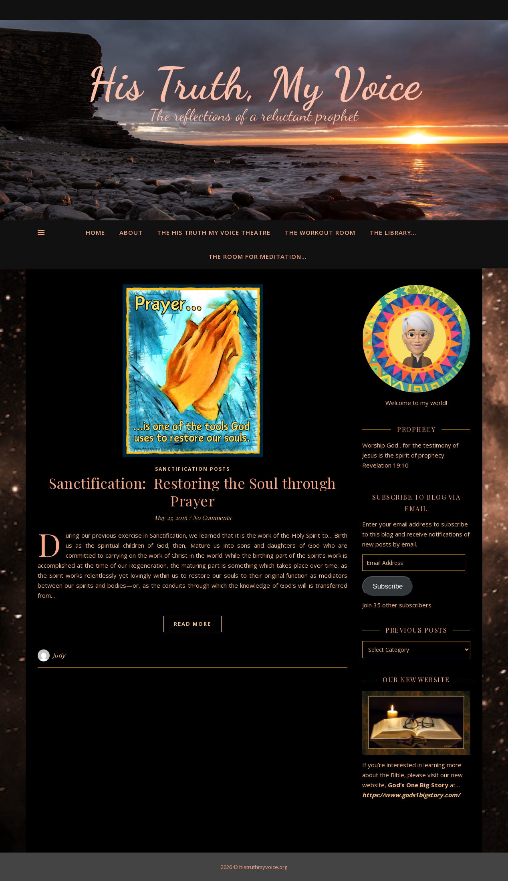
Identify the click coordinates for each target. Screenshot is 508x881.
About (131, 232)
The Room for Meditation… (257, 256)
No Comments (212, 518)
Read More (192, 623)
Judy (59, 655)
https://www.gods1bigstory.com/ (412, 795)
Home (95, 232)
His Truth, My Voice (254, 84)
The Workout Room (320, 232)
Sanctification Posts (192, 469)
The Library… (393, 232)
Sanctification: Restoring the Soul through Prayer (192, 491)
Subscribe (388, 586)
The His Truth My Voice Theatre (213, 232)
